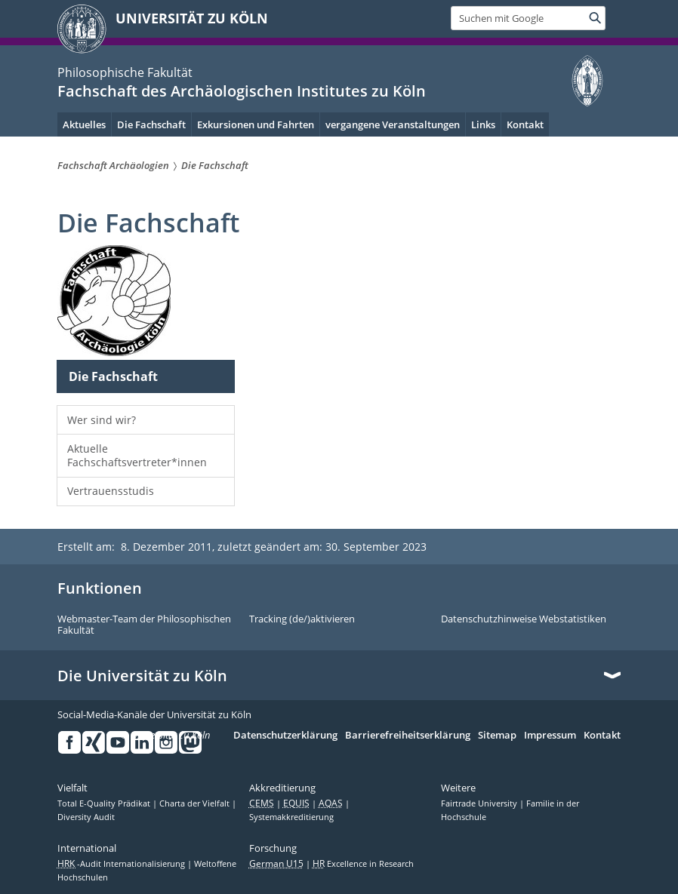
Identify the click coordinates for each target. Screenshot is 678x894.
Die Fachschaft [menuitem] (151, 124)
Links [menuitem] (483, 124)
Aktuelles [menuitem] (84, 124)
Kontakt (602, 736)
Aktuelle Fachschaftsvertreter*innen (137, 455)
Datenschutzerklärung (285, 736)
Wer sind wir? (101, 420)
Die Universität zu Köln (142, 676)
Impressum (550, 736)
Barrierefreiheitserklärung (407, 736)
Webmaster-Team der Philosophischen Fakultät (144, 625)
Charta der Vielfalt (195, 803)
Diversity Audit (86, 817)
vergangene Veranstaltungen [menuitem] (392, 124)
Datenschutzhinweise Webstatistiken (523, 619)
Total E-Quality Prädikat (105, 803)
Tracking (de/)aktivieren (302, 619)
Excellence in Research (363, 864)
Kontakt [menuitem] (525, 124)
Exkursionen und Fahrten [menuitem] (255, 124)
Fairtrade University (480, 803)
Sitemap (497, 736)
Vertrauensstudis (110, 491)
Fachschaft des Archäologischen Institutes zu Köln (241, 91)
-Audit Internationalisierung (122, 864)
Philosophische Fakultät (125, 72)
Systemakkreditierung (291, 817)
